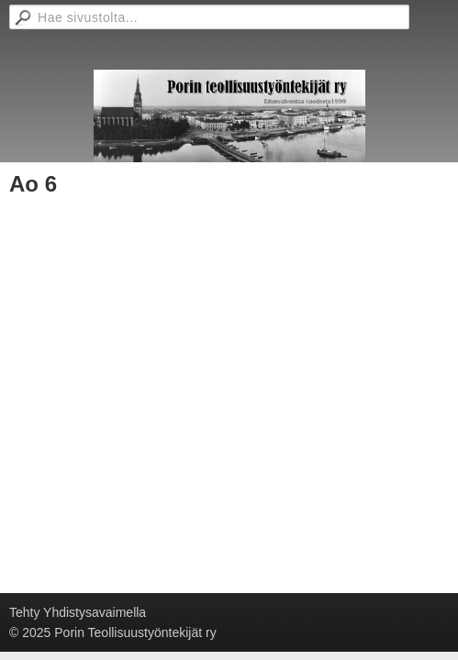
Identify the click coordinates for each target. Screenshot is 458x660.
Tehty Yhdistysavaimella (77, 612)
